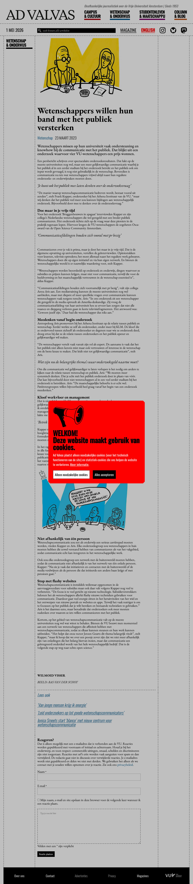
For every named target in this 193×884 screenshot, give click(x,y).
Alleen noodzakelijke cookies (71, 474)
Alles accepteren (104, 474)
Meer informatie (79, 464)
